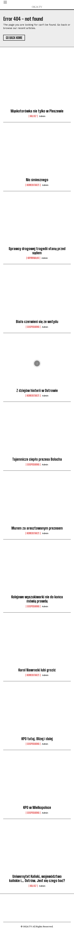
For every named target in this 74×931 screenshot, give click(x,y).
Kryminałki (33, 258)
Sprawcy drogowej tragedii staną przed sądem (37, 250)
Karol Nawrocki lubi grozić (37, 670)
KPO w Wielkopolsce (37, 807)
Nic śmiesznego (37, 180)
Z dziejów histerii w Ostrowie (37, 390)
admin (42, 116)
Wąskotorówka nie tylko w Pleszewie (37, 111)
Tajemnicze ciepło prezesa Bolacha (37, 459)
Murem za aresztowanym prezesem (37, 528)
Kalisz (33, 116)
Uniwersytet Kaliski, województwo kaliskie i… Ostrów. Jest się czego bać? (37, 878)
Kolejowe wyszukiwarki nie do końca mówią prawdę (37, 599)
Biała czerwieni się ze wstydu (37, 321)
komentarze (33, 185)
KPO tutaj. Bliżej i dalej (37, 739)
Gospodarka (33, 327)
